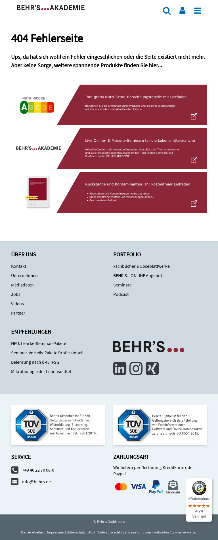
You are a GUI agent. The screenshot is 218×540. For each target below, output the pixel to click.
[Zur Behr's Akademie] (50, 7)
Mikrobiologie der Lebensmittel (41, 371)
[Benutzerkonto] (182, 10)
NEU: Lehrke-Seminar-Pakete (38, 343)
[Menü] (197, 10)
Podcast (121, 294)
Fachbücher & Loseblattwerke (141, 266)
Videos (17, 303)
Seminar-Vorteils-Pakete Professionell (47, 352)
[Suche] (167, 10)
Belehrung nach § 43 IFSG (35, 362)
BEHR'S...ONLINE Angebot (137, 275)
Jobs (15, 294)
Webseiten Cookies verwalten (175, 532)
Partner (18, 313)
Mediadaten (22, 285)
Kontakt (18, 266)
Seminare (122, 285)
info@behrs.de (36, 481)
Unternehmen (24, 275)
